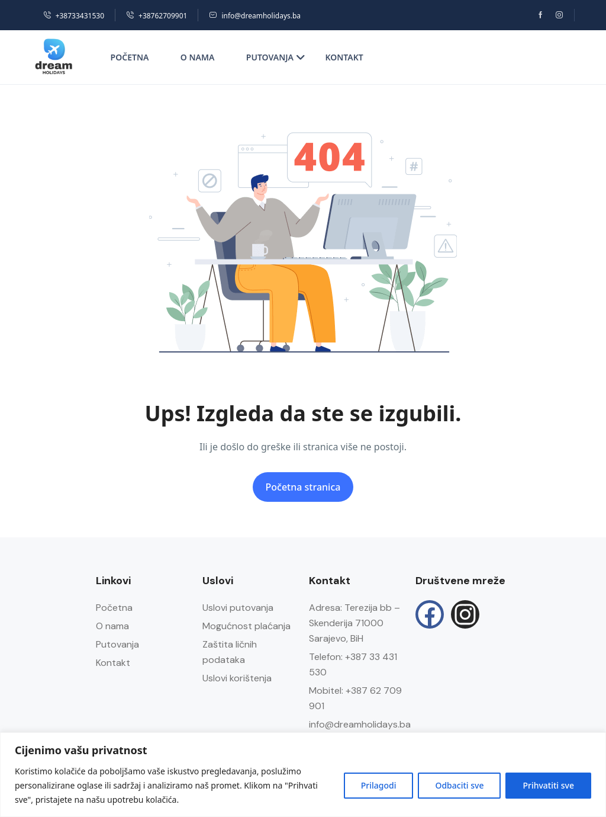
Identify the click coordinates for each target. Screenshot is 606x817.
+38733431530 (73, 16)
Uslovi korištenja (237, 678)
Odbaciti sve (459, 785)
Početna (130, 57)
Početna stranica (303, 487)
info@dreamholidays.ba (255, 16)
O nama (197, 57)
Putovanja (275, 57)
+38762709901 (156, 16)
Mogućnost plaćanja (246, 626)
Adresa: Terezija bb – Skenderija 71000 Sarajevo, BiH (354, 623)
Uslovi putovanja (237, 607)
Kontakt (344, 57)
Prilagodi (379, 785)
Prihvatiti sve (548, 785)
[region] (303, 774)
